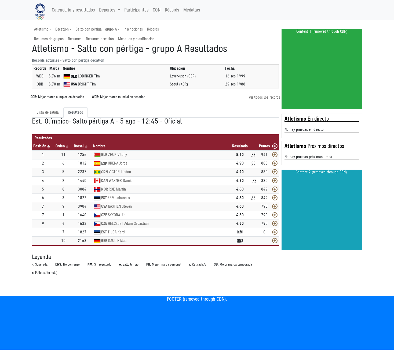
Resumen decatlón (100, 39)
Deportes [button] (107, 10)
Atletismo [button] (41, 29)
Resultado (75, 112)
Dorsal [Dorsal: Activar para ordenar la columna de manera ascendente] (79, 146)
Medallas (191, 10)
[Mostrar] (275, 154)
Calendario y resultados (73, 10)
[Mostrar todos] (275, 146)
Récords (172, 10)
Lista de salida (48, 112)
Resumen (75, 39)
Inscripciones (133, 29)
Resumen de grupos (49, 39)
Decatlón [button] (62, 29)
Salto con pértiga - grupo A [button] (96, 29)
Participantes (136, 10)
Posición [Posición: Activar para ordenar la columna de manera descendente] (39, 146)
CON (156, 10)
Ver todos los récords (264, 97)
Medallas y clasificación (136, 39)
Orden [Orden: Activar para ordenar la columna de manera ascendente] (60, 146)
